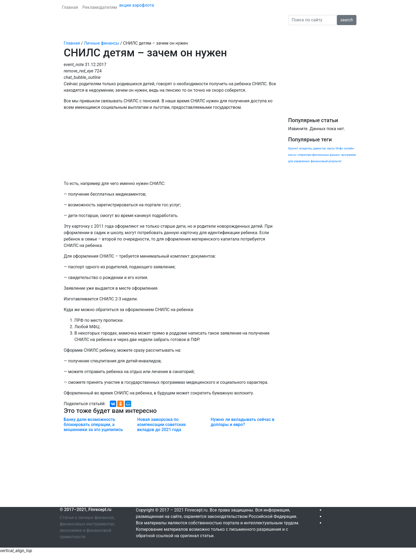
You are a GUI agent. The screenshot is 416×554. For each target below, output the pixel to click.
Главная (70, 7)
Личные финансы (148, 32)
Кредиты (87, 32)
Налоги (211, 32)
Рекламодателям (99, 7)
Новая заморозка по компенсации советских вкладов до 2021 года (161, 424)
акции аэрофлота (136, 5)
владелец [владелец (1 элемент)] (305, 148)
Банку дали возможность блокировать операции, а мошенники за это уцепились (93, 424)
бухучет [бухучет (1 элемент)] (293, 148)
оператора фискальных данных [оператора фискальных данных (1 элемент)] (318, 155)
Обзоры (253, 32)
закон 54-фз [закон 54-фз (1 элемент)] (335, 148)
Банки (68, 32)
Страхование (113, 32)
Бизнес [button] (230, 32)
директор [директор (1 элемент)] (319, 148)
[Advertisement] (170, 469)
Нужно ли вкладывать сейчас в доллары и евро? (242, 422)
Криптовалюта (185, 32)
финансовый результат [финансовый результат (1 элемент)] (325, 161)
